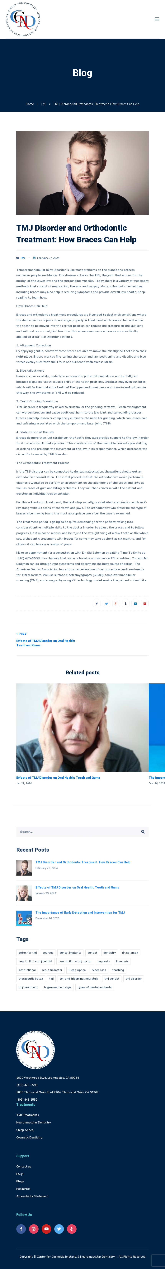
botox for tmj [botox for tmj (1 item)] (27, 956)
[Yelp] (72, 1229)
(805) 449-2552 (26, 1100)
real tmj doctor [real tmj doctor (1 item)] (52, 973)
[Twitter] (106, 603)
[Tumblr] (126, 603)
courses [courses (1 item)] (48, 956)
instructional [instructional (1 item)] (27, 973)
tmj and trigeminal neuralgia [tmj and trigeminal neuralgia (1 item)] (79, 982)
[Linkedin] (135, 603)
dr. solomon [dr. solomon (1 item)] (130, 956)
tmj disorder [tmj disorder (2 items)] (133, 982)
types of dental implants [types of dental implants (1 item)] (95, 990)
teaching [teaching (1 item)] (118, 973)
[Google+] (116, 603)
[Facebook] (97, 603)
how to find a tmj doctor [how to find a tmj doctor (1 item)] (75, 964)
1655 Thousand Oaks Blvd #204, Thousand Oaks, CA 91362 (57, 1092)
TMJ (43, 104)
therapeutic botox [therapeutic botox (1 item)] (30, 982)
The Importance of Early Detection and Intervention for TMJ (80, 915)
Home (30, 104)
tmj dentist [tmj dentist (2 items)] (111, 982)
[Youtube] (46, 1229)
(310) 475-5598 (26, 1085)
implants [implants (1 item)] (104, 964)
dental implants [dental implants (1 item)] (70, 956)
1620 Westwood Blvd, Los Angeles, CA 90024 (47, 1078)
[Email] (145, 603)
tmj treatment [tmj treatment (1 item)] (28, 990)
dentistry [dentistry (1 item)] (109, 956)
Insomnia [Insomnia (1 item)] (122, 964)
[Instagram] (34, 1229)
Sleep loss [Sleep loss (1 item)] (99, 973)
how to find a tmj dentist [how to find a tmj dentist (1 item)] (35, 964)
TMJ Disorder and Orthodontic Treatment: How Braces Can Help (82, 865)
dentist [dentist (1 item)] (92, 956)
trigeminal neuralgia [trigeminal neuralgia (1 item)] (57, 990)
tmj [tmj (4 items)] (51, 982)
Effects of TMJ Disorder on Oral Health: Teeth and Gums (46, 640)
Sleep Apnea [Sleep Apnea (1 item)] (77, 973)
